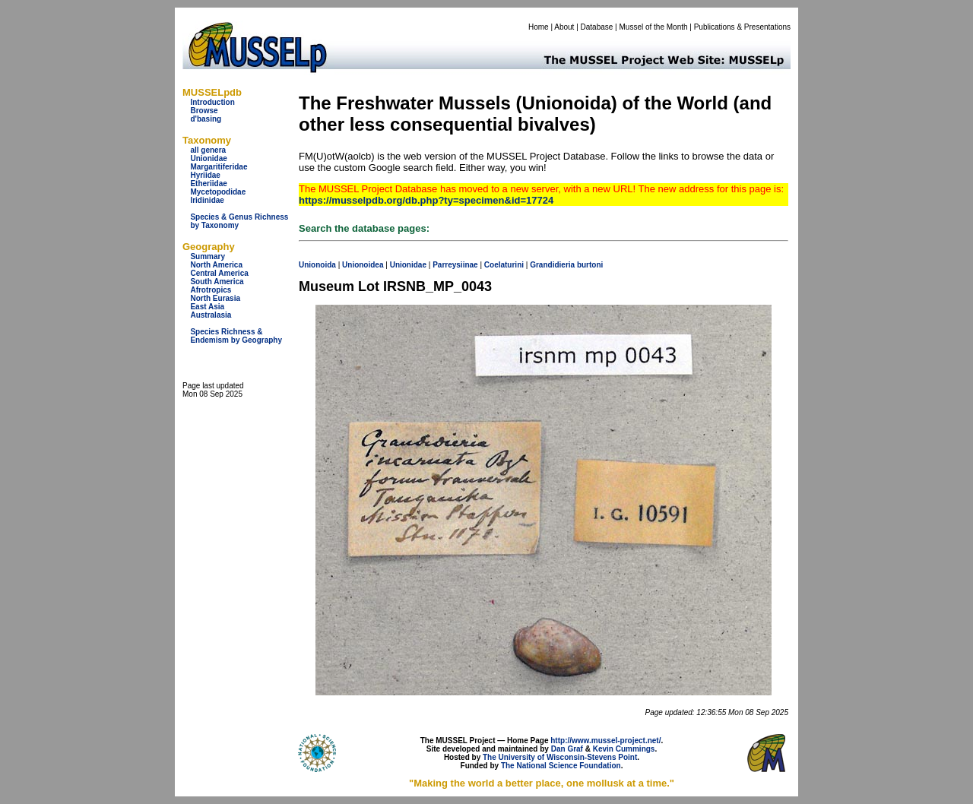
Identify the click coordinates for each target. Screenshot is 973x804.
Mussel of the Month (654, 27)
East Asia (207, 306)
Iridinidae (206, 200)
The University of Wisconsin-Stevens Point (560, 757)
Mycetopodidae (218, 192)
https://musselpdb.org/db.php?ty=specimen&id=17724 (426, 200)
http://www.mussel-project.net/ (605, 740)
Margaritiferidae (218, 167)
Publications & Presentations (742, 27)
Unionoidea (362, 265)
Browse (203, 110)
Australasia (210, 315)
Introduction (212, 102)
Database (597, 27)
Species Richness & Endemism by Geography (236, 336)
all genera (208, 150)
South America (216, 281)
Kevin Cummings (624, 749)
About (564, 27)
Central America (219, 273)
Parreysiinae (455, 265)
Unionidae (208, 158)
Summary (207, 256)
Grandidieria (552, 265)
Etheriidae (208, 183)
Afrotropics (210, 290)
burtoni (590, 265)
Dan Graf (567, 749)
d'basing (205, 119)
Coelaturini (504, 265)
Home (538, 27)
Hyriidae (205, 175)
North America (216, 265)
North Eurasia (215, 298)
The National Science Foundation (561, 765)
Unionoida (317, 265)
